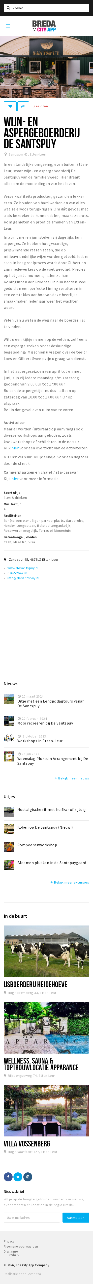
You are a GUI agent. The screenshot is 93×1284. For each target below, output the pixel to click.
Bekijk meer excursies (69, 882)
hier (15, 447)
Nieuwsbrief (14, 1191)
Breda (13, 1255)
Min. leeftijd (13, 504)
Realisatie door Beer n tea (22, 1274)
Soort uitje (12, 492)
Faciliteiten (12, 515)
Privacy (9, 1241)
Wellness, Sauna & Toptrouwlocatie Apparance (41, 1064)
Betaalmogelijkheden (20, 537)
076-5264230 (17, 573)
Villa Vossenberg (27, 1143)
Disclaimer (11, 1251)
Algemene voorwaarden (21, 1246)
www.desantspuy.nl (22, 568)
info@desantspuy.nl (23, 578)
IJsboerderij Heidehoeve (35, 984)
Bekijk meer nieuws (71, 778)
